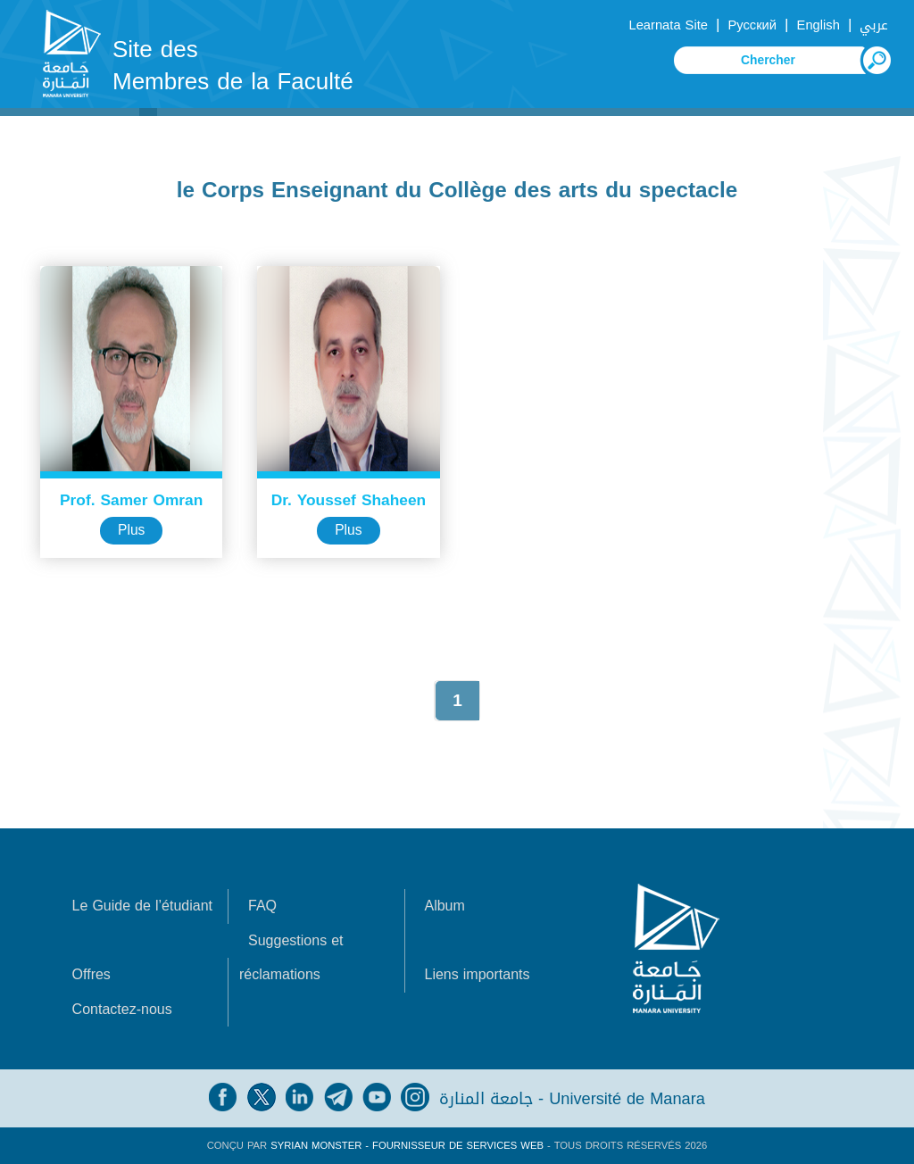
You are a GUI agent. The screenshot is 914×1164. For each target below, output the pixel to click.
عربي (874, 24)
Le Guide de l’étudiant (142, 905)
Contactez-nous (122, 1009)
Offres (91, 974)
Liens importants (476, 974)
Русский (752, 24)
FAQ (262, 905)
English (818, 24)
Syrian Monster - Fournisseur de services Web (407, 1145)
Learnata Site (667, 24)
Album (444, 905)
